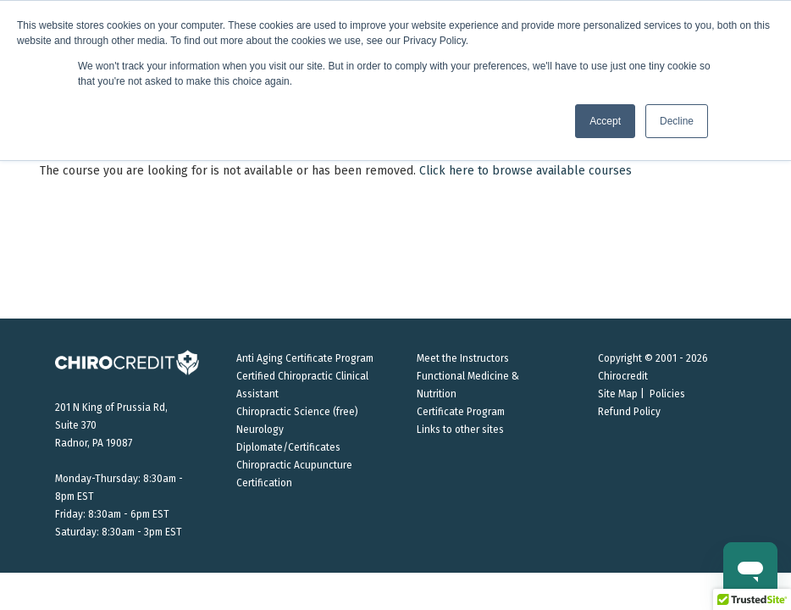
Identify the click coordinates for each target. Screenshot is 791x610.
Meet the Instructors (463, 358)
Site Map (618, 394)
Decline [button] (677, 121)
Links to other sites (460, 429)
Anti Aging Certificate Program (304, 358)
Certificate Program (461, 412)
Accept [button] (605, 121)
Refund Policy (629, 412)
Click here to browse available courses (525, 171)
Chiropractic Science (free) (297, 412)
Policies (667, 394)
